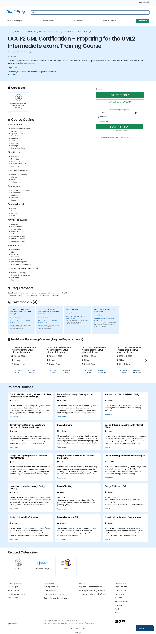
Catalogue (13, 587)
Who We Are (108, 21)
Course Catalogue (14, 21)
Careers (119, 605)
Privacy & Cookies (78, 628)
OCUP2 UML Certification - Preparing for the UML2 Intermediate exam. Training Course (67, 32)
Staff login (78, 633)
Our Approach (51, 587)
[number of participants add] (136, 112)
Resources (13, 598)
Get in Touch (144, 628)
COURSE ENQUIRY (119, 95)
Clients (118, 598)
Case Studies (50, 590)
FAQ (117, 609)
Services (78, 21)
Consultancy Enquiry (54, 594)
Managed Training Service (92, 590)
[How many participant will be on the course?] (120, 113)
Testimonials (121, 601)
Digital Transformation (90, 587)
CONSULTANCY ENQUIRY (120, 101)
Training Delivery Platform (92, 594)
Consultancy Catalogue (55, 598)
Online (103, 117)
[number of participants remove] (103, 112)
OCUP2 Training (31, 32)
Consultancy (47, 21)
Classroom (105, 121)
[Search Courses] (90, 12)
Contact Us (142, 21)
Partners (119, 594)
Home (11, 32)
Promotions (13, 590)
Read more (12, 74)
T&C (117, 612)
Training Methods (16, 594)
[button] (145, 360)
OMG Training (19, 32)
